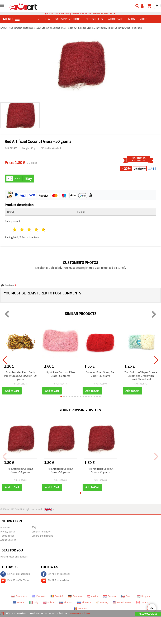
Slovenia (84, 602)
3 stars (29, 229)
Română (56, 596)
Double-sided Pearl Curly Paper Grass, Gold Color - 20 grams (20, 376)
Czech (126, 596)
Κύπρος (102, 602)
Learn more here (79, 613)
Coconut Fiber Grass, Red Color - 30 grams (100, 374)
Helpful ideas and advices (14, 556)
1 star (15, 229)
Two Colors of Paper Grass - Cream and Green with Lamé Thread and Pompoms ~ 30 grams (140, 376)
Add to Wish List (51, 148)
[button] (61, 396)
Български (19, 596)
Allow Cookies (148, 613)
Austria (92, 596)
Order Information (41, 531)
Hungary (143, 596)
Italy (33, 602)
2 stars (22, 229)
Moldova (80, 608)
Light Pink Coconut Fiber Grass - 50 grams (60, 374)
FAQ (34, 527)
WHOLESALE (115, 19)
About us (5, 527)
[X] (2, 613)
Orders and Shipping (42, 535)
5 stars (43, 229)
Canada (142, 602)
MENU (11, 19)
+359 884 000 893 (104, 13)
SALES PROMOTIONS (67, 19)
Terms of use (7, 535)
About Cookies (8, 539)
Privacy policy (7, 531)
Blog (131, 19)
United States (122, 602)
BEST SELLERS (94, 19)
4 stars (36, 229)
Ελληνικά (39, 596)
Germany (75, 596)
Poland (49, 602)
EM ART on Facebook (15, 574)
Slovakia (66, 602)
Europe (19, 602)
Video (143, 19)
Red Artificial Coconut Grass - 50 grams (20, 470)
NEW (47, 19)
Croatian (109, 596)
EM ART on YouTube (14, 580)
